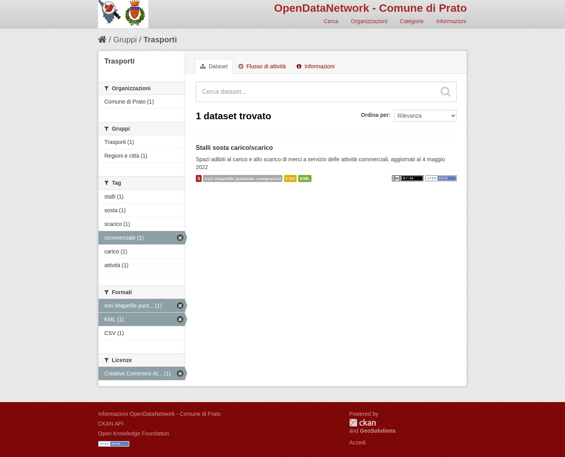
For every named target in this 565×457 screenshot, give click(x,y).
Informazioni (451, 21)
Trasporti (160, 39)
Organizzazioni (369, 21)
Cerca (331, 21)
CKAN (362, 423)
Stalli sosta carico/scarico (234, 147)
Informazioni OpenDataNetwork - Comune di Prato (159, 414)
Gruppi (125, 39)
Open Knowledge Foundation (133, 433)
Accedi (357, 442)
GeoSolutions (378, 431)
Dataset (214, 66)
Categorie (412, 21)
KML (305, 178)
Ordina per (375, 115)
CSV (290, 178)
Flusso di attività (262, 66)
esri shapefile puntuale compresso (242, 178)
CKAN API (111, 424)
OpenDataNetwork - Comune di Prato (370, 8)
